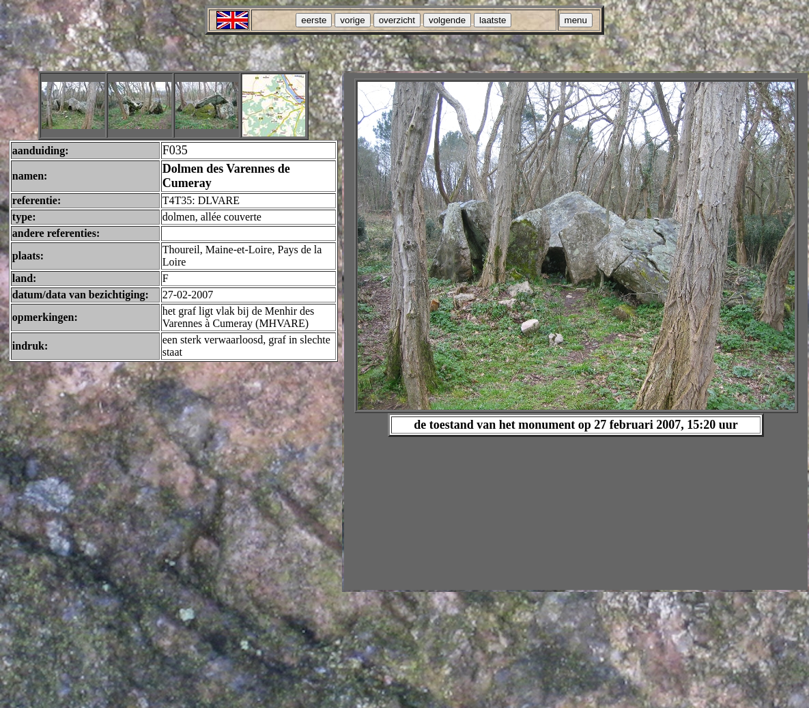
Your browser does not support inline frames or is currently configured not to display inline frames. (576, 331)
